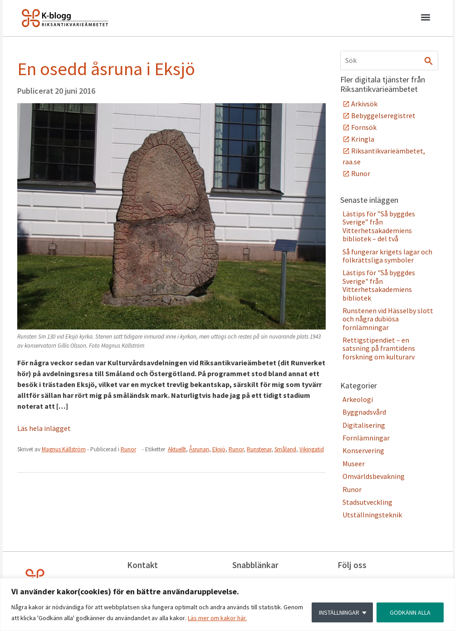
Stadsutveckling (367, 502)
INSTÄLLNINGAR (339, 612)
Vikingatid (311, 449)
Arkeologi (357, 399)
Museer (353, 463)
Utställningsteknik (372, 514)
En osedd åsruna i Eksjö (106, 68)
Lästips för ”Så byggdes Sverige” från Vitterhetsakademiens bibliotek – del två (378, 226)
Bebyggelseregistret (383, 115)
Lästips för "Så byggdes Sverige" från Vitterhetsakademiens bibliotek (378, 285)
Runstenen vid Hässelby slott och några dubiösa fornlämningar (387, 319)
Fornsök (364, 127)
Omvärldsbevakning (373, 476)
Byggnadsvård (364, 411)
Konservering (363, 450)
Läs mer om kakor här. (217, 618)
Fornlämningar (366, 437)
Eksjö (218, 449)
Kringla (362, 138)
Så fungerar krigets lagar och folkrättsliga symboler (387, 255)
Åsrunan (199, 449)
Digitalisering (363, 425)
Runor (128, 449)
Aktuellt (177, 449)
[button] (425, 19)
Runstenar (259, 449)
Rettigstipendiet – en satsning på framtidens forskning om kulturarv (378, 348)
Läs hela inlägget (44, 428)
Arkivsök (364, 103)
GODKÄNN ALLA (410, 612)
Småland (285, 449)
